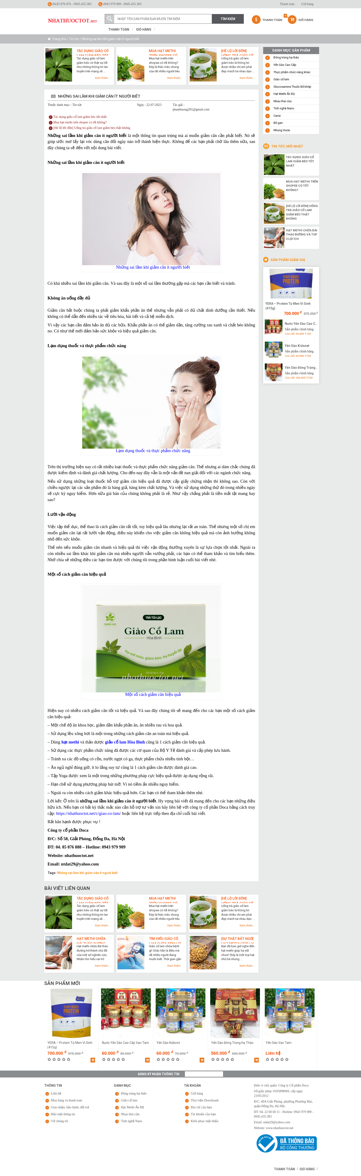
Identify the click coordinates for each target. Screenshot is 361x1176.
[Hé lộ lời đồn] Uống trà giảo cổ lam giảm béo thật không (237, 52)
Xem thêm (101, 78)
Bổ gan (278, 123)
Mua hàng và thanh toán (66, 1100)
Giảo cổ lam (281, 79)
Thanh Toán (267, 19)
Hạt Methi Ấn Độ (284, 94)
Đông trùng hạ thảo (286, 57)
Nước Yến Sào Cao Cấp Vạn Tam (301, 323)
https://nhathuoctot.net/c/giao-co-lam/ (88, 813)
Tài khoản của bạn (203, 1114)
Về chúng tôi (59, 1121)
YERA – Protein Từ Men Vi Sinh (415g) (288, 306)
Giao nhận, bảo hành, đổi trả (70, 1107)
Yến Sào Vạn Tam (278, 1043)
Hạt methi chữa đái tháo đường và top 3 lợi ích (91, 940)
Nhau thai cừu (283, 101)
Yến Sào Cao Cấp (285, 65)
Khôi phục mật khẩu (204, 1121)
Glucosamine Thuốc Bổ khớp (292, 86)
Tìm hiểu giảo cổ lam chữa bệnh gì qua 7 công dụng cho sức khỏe (165, 940)
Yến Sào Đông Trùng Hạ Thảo (301, 367)
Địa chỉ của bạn (201, 1107)
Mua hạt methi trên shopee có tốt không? (163, 52)
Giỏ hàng (307, 4)
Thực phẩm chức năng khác (292, 72)
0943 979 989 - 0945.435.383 (119, 4)
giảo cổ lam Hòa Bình (125, 742)
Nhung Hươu (282, 130)
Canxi (277, 115)
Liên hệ (56, 1093)
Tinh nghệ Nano (284, 108)
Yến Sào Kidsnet (297, 346)
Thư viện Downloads (205, 1100)
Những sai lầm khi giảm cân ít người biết (87, 873)
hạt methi (70, 742)
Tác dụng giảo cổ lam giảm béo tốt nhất (92, 52)
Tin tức (74, 39)
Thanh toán (287, 4)
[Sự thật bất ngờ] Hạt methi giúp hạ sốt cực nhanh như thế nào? (237, 940)
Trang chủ (59, 39)
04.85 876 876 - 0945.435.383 (70, 4)
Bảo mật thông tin (63, 1114)
